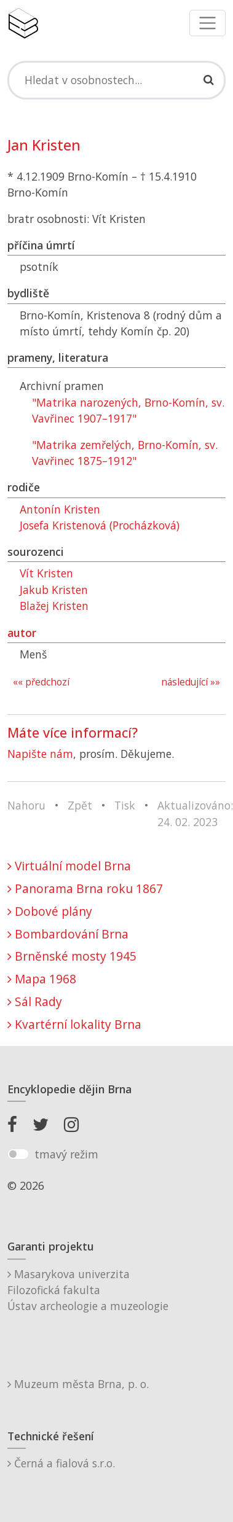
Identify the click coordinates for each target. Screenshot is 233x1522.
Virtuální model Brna (69, 865)
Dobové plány (49, 911)
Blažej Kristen (54, 605)
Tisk (124, 805)
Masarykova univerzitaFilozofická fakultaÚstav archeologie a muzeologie (87, 1290)
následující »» (190, 682)
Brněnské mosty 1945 (71, 956)
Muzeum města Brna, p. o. (78, 1383)
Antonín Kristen (60, 509)
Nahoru (26, 805)
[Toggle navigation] (207, 23)
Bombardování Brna (67, 934)
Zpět (80, 805)
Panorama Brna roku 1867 (85, 888)
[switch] (18, 1154)
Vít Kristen (46, 573)
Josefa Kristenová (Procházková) (100, 525)
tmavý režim (66, 1154)
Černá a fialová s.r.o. (61, 1463)
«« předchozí (41, 682)
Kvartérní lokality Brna (74, 1024)
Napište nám (40, 753)
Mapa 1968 (41, 978)
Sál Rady (34, 1001)
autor (21, 632)
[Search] (116, 80)
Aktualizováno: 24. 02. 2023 (195, 813)
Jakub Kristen (54, 589)
